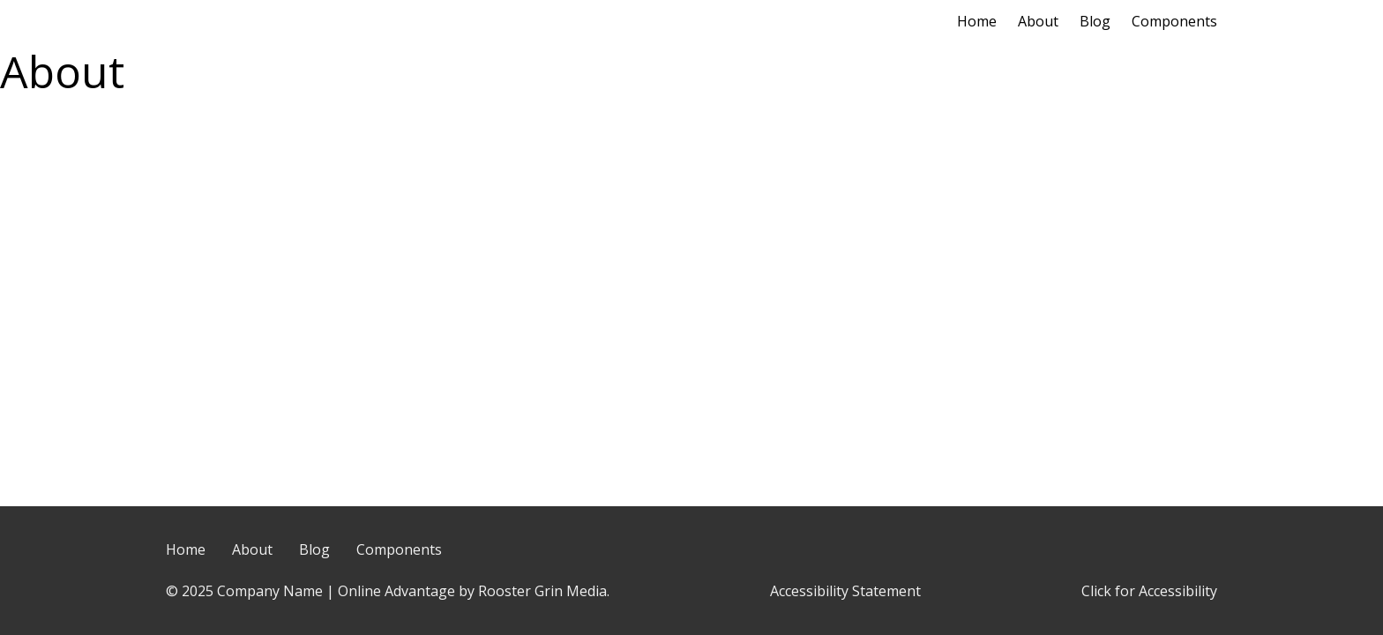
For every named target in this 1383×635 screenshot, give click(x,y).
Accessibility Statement (845, 591)
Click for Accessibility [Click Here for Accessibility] (1149, 591)
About (1038, 21)
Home (977, 21)
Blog (1095, 21)
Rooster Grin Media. (543, 591)
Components (1174, 21)
